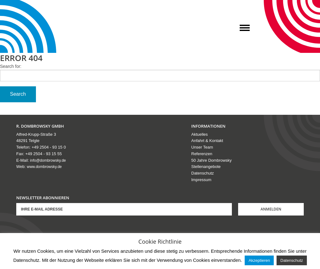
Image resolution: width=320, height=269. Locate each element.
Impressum (201, 179)
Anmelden (271, 209)
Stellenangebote (206, 166)
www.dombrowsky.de (44, 167)
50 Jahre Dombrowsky (211, 160)
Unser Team (202, 147)
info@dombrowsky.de (48, 160)
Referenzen (201, 153)
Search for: (10, 66)
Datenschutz (202, 173)
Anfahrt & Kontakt (207, 140)
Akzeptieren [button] (259, 260)
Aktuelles (199, 134)
